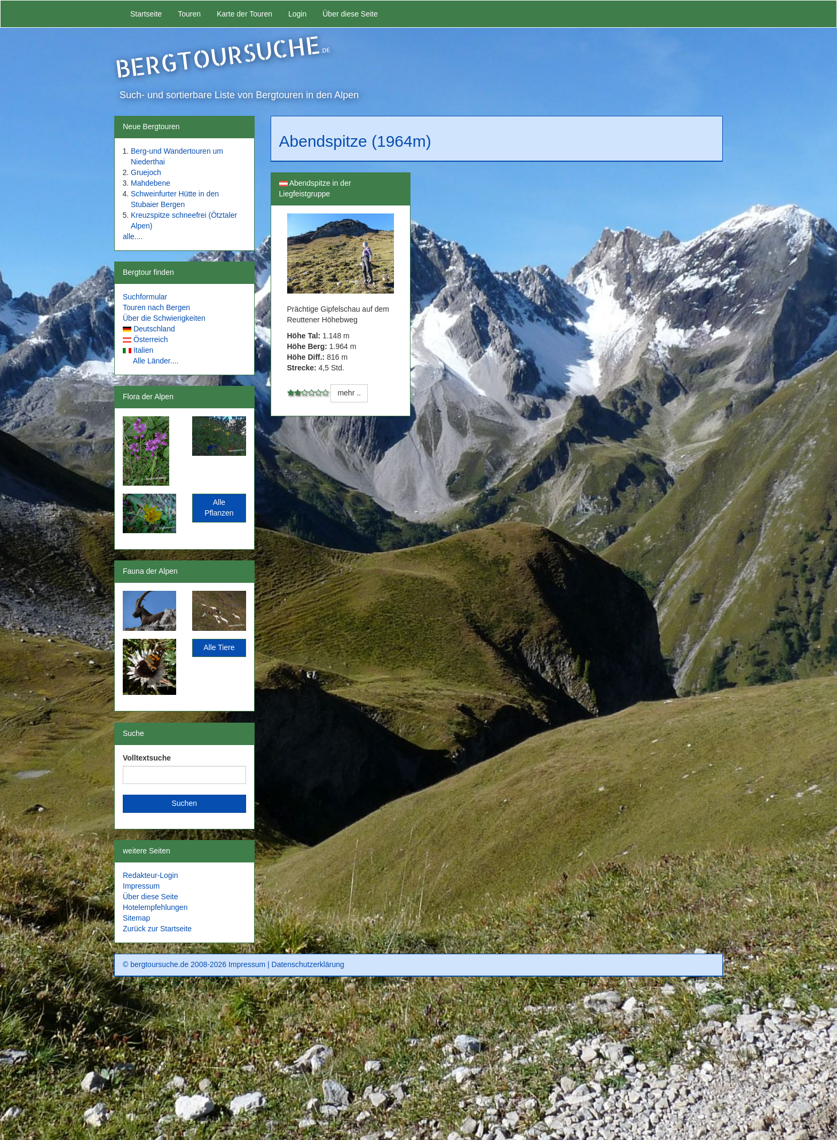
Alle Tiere (218, 647)
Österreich (150, 339)
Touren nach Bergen (156, 307)
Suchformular (145, 296)
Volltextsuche (147, 758)
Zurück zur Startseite (157, 928)
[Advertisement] (418, 1062)
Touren (189, 14)
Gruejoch (146, 172)
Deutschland (154, 328)
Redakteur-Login (150, 875)
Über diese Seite (350, 14)
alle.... (133, 236)
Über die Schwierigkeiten (164, 318)
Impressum (141, 886)
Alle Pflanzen (218, 507)
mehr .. (349, 393)
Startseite (146, 14)
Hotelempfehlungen (155, 907)
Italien (143, 350)
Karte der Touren (244, 14)
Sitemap (136, 918)
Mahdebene (150, 183)
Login (297, 14)
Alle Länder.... (156, 361)
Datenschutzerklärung (308, 964)
